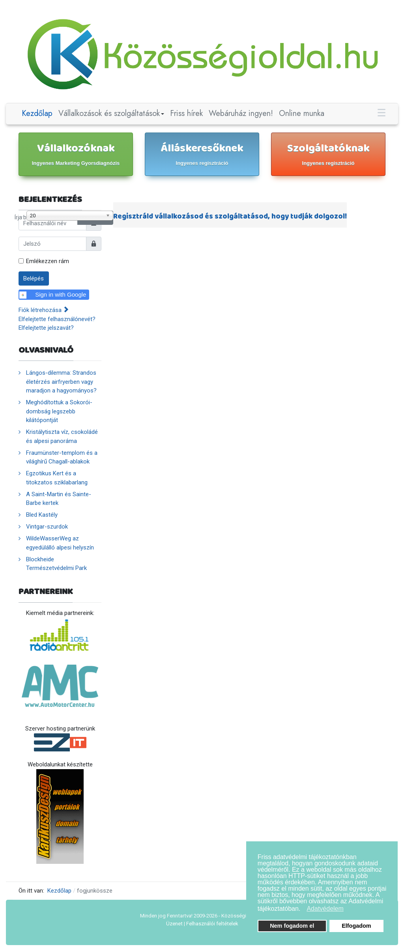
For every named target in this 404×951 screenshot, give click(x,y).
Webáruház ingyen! (241, 113)
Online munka (301, 113)
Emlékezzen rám (47, 261)
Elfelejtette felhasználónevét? (57, 319)
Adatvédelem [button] (325, 908)
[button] (302, 909)
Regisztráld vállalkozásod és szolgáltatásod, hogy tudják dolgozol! (230, 216)
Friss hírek (186, 113)
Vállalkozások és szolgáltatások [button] (111, 113)
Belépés (33, 278)
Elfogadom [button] (356, 926)
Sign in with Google (52, 295)
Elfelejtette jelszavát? (46, 327)
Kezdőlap (37, 113)
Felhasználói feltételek (212, 924)
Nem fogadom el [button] (292, 926)
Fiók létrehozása (44, 310)
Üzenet (174, 924)
